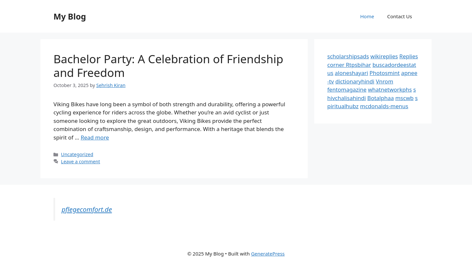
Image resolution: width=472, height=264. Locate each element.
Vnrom (384, 81)
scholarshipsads (348, 56)
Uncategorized (77, 154)
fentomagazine (346, 89)
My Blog (69, 16)
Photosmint (385, 73)
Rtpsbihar (358, 64)
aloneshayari (351, 73)
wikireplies (384, 56)
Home (367, 16)
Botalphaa (380, 98)
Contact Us (399, 16)
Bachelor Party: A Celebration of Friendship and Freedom (168, 65)
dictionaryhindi (355, 81)
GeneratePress (268, 253)
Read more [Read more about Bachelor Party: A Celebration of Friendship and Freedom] (95, 137)
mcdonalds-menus (384, 106)
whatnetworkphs (390, 89)
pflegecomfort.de (87, 209)
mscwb (404, 98)
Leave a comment (80, 161)
